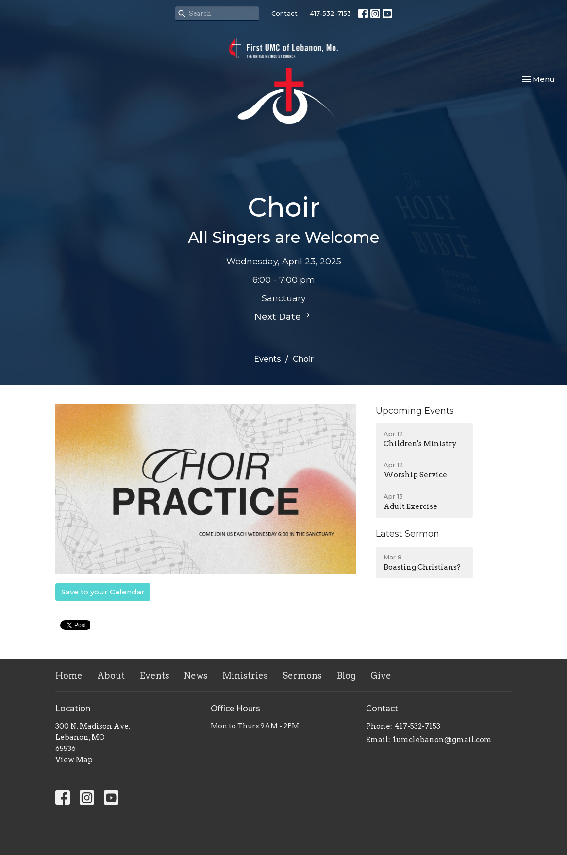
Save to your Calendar (103, 591)
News (196, 675)
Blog (346, 675)
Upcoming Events (415, 410)
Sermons (302, 675)
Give (380, 675)
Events (267, 359)
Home (69, 675)
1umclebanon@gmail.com (442, 739)
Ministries (245, 675)
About (111, 675)
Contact (284, 13)
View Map (74, 759)
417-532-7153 (330, 13)
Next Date (283, 316)
